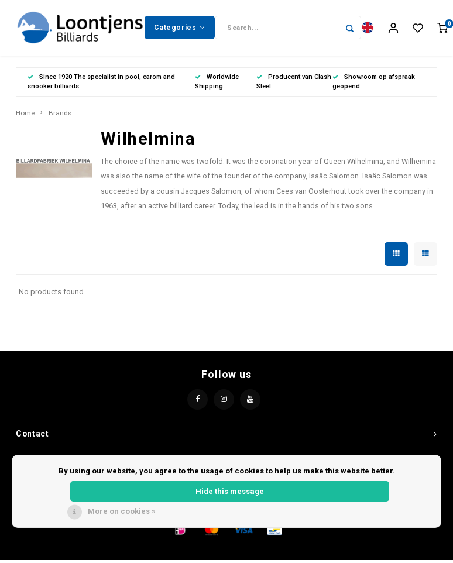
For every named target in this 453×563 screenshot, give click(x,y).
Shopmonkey (345, 553)
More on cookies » (122, 511)
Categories (179, 29)
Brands (60, 116)
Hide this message (229, 491)
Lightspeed (266, 553)
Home (25, 116)
